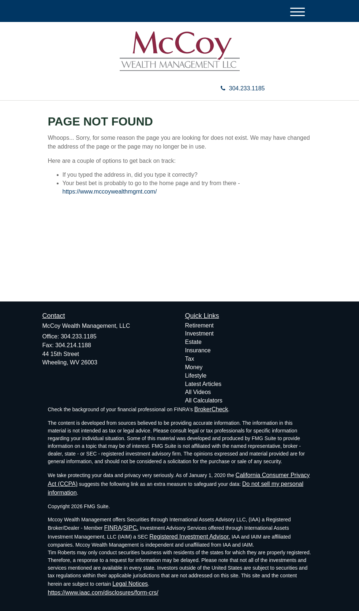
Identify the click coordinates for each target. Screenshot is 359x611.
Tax (189, 359)
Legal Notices (130, 584)
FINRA (113, 528)
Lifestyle (196, 375)
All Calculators (203, 400)
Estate (193, 342)
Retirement (199, 325)
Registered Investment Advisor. (189, 536)
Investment (199, 333)
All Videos (198, 392)
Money (194, 367)
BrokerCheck (211, 409)
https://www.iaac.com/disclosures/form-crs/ (103, 592)
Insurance (198, 350)
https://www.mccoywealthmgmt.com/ (110, 191)
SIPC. (130, 528)
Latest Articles (203, 384)
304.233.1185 (243, 88)
